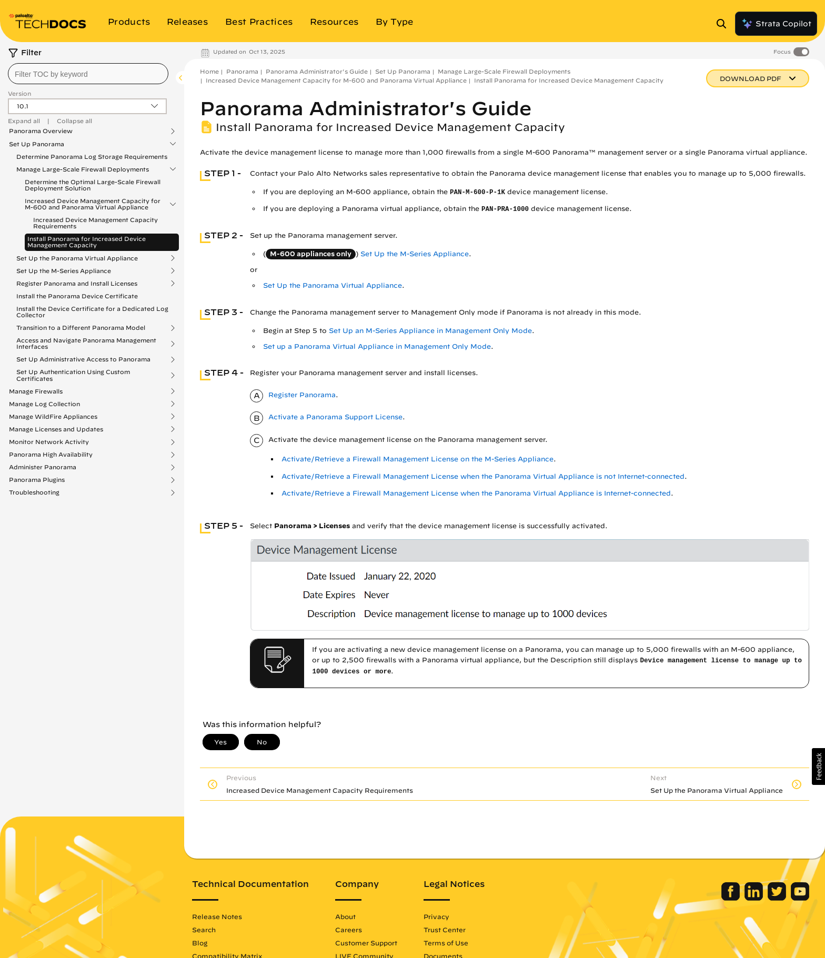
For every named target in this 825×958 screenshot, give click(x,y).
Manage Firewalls (36, 391)
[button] (818, 766)
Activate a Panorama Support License (335, 417)
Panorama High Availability (51, 454)
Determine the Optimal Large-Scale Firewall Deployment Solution (92, 184)
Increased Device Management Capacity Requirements (95, 222)
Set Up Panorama (36, 144)
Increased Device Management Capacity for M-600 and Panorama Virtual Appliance (92, 204)
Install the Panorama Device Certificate (77, 296)
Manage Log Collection (44, 404)
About (345, 916)
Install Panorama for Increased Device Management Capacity (86, 241)
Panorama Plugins (37, 480)
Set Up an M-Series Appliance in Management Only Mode (430, 331)
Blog (199, 942)
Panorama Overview (41, 131)
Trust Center (445, 929)
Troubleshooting (34, 492)
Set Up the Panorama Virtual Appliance (77, 258)
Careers (348, 929)
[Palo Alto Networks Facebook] (731, 898)
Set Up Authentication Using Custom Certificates (73, 375)
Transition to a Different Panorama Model (80, 328)
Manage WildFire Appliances (53, 417)
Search (204, 929)
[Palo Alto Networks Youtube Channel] (800, 898)
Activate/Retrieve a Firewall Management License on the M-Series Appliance (417, 459)
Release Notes (217, 916)
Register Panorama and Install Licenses (76, 283)
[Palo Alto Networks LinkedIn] (754, 898)
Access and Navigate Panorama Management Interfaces (86, 343)
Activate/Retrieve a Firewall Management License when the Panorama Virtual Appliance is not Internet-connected (483, 476)
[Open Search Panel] (724, 23)
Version (19, 93)
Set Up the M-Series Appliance (63, 271)
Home (209, 71)
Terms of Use (446, 942)
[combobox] (88, 73)
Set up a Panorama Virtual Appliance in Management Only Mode (377, 346)
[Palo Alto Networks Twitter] (778, 898)
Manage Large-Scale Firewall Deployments (82, 169)
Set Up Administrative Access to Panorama (83, 359)
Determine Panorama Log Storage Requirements (91, 156)
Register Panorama (302, 395)
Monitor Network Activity (49, 442)
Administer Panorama (42, 467)
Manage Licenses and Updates (56, 429)
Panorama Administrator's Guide (317, 71)
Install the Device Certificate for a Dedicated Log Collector (92, 311)
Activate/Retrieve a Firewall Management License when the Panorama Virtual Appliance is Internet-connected (476, 493)
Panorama (242, 71)
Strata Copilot (776, 23)
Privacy (436, 916)
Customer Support (366, 942)
